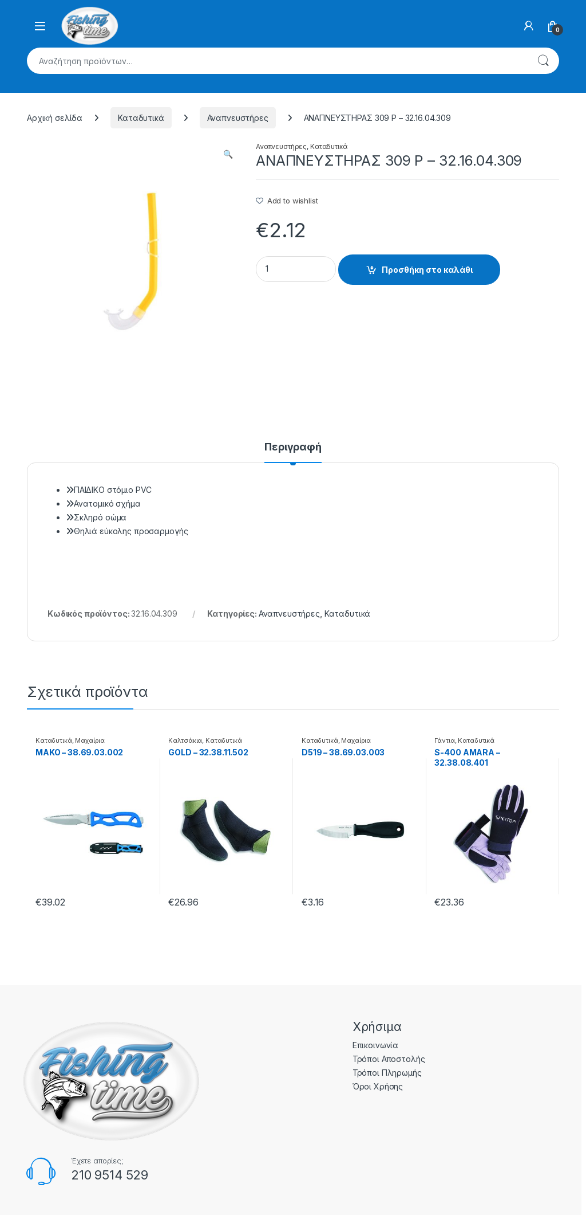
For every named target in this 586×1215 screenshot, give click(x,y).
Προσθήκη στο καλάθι (427, 270)
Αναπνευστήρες (237, 118)
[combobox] (277, 61)
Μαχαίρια (90, 740)
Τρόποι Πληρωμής (387, 1072)
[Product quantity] (296, 269)
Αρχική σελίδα (54, 118)
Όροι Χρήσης (378, 1086)
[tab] (293, 452)
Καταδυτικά (141, 118)
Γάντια (444, 740)
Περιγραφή (293, 447)
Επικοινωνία (375, 1045)
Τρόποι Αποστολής (389, 1059)
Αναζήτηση (543, 61)
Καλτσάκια (185, 740)
